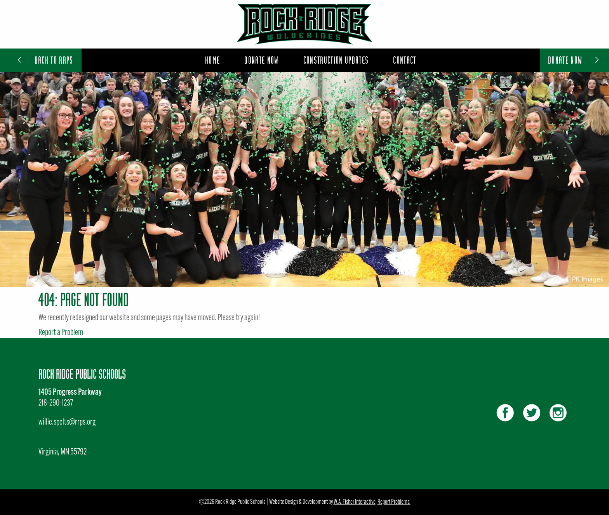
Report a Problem (60, 332)
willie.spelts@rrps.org (67, 422)
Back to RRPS (44, 60)
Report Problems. (394, 502)
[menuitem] (212, 60)
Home (212, 60)
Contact (404, 60)
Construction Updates (336, 60)
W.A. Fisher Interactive (355, 502)
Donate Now (574, 60)
